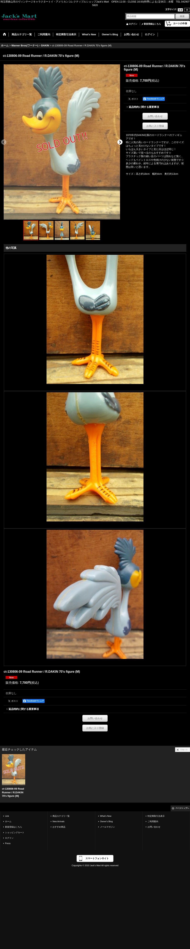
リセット (184, 749)
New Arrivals (58, 821)
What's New (105, 816)
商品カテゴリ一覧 (61, 816)
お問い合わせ (155, 116)
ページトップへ (182, 808)
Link (7, 816)
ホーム (8, 821)
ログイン (133, 24)
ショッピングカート (14, 832)
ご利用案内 (153, 821)
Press (7, 843)
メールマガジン (107, 827)
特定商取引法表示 (156, 816)
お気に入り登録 (155, 125)
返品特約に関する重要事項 (144, 106)
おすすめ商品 (59, 827)
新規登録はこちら (152, 24)
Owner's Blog (106, 821)
